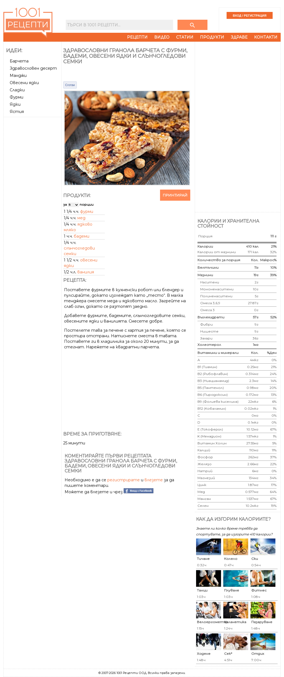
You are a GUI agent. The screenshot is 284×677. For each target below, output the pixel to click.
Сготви (70, 85)
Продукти (212, 37)
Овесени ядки (24, 82)
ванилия (85, 272)
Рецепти (137, 37)
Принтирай (175, 195)
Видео (161, 37)
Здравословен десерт (33, 68)
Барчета (19, 61)
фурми (86, 211)
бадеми (81, 236)
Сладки (17, 89)
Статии (184, 37)
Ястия (17, 111)
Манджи (18, 75)
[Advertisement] (33, 202)
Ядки (15, 104)
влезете (153, 479)
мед (81, 217)
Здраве (239, 37)
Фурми (16, 97)
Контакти (265, 37)
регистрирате (123, 479)
